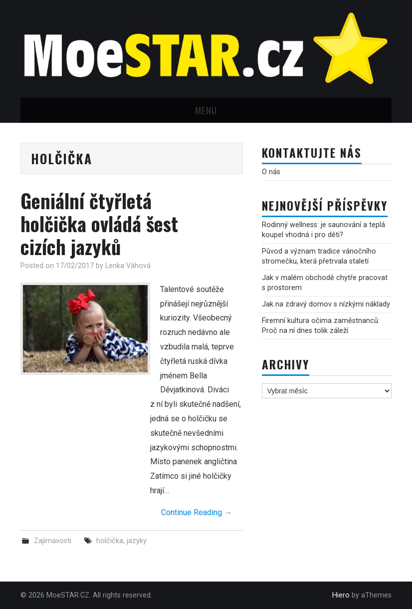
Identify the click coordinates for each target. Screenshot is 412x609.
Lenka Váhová (128, 266)
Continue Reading (196, 512)
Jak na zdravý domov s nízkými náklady (326, 304)
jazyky (137, 541)
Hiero (341, 595)
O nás (271, 172)
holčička (109, 541)
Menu (206, 110)
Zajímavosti (52, 541)
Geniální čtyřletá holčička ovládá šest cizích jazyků (99, 223)
